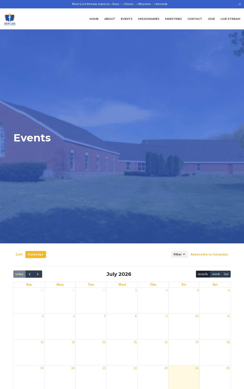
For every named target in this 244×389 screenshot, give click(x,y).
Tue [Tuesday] (91, 284)
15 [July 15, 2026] (135, 342)
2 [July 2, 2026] (167, 290)
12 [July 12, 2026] (42, 342)
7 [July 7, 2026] (105, 316)
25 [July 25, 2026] (228, 368)
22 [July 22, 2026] (135, 368)
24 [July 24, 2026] (197, 368)
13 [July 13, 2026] (73, 342)
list (226, 274)
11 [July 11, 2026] (228, 316)
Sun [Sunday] (29, 284)
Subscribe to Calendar (209, 254)
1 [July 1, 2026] (136, 290)
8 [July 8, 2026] (136, 316)
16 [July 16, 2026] (166, 342)
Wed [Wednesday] (122, 284)
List (19, 254)
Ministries (173, 19)
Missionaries (148, 19)
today (19, 274)
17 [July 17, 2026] (197, 342)
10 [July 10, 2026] (197, 316)
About (109, 19)
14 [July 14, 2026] (104, 342)
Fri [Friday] (184, 284)
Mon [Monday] (60, 284)
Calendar (35, 254)
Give (211, 19)
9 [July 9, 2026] (167, 316)
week (216, 274)
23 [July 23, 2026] (166, 368)
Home (94, 19)
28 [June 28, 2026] (42, 290)
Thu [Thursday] (153, 284)
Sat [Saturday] (215, 284)
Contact (195, 19)
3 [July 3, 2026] (198, 290)
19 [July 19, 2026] (42, 368)
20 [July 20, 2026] (73, 368)
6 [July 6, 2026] (74, 316)
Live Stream (230, 19)
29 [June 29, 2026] (73, 290)
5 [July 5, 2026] (43, 316)
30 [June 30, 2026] (104, 290)
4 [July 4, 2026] (229, 290)
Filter (179, 254)
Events (126, 19)
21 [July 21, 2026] (104, 368)
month (203, 274)
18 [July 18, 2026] (228, 342)
